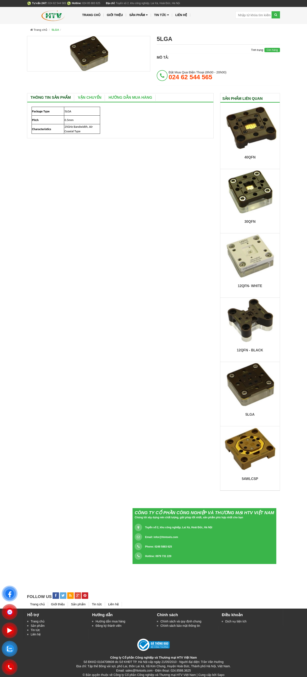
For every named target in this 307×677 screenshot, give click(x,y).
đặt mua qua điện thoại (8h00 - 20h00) (197, 75)
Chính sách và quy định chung (180, 621)
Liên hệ (36, 634)
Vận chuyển (89, 97)
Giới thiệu (115, 15)
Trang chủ (38, 621)
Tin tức (35, 630)
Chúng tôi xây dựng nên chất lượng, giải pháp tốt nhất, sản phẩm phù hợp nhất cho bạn (189, 517)
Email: (161, 537)
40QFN (250, 157)
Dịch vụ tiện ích (235, 621)
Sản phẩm (138, 15)
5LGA (250, 414)
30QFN (250, 221)
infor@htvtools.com (166, 537)
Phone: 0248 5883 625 (158, 546)
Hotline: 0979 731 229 (158, 556)
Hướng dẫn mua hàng (130, 97)
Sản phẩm (38, 625)
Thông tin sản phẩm (50, 97)
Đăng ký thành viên (109, 625)
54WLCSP (250, 479)
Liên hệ (181, 15)
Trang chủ (91, 15)
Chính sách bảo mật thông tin (180, 625)
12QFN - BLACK (250, 350)
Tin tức (161, 15)
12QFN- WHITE (250, 286)
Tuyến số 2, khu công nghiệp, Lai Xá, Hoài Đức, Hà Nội (178, 527)
